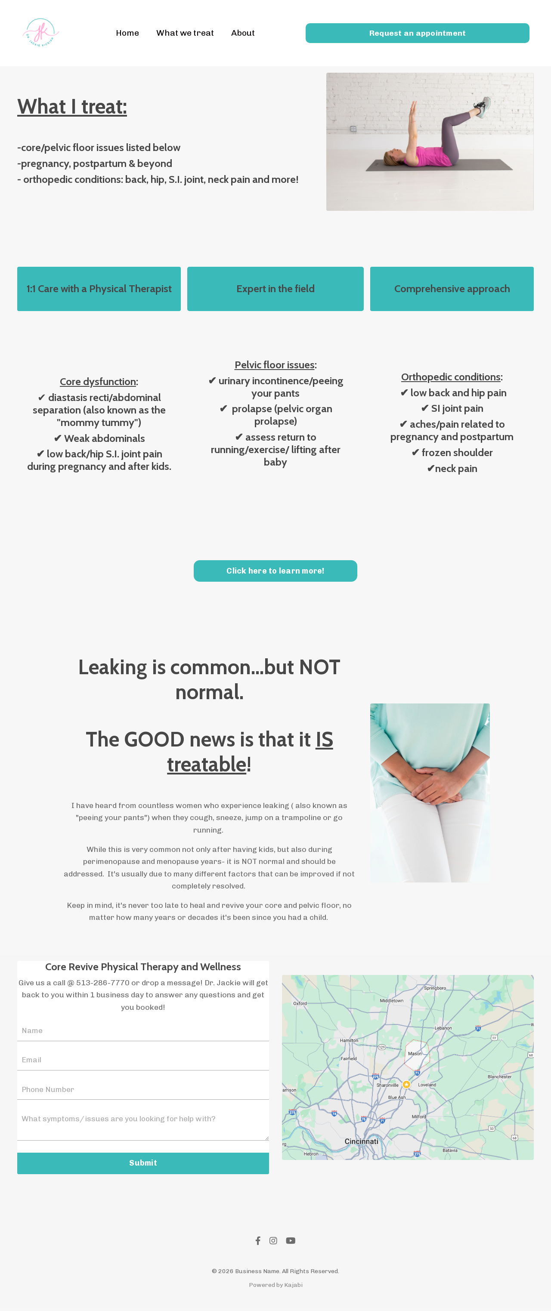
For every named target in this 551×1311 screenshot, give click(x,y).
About (244, 33)
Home (125, 33)
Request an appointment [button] (417, 32)
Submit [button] (143, 1167)
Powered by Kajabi (276, 1288)
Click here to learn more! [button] (275, 572)
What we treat (185, 33)
